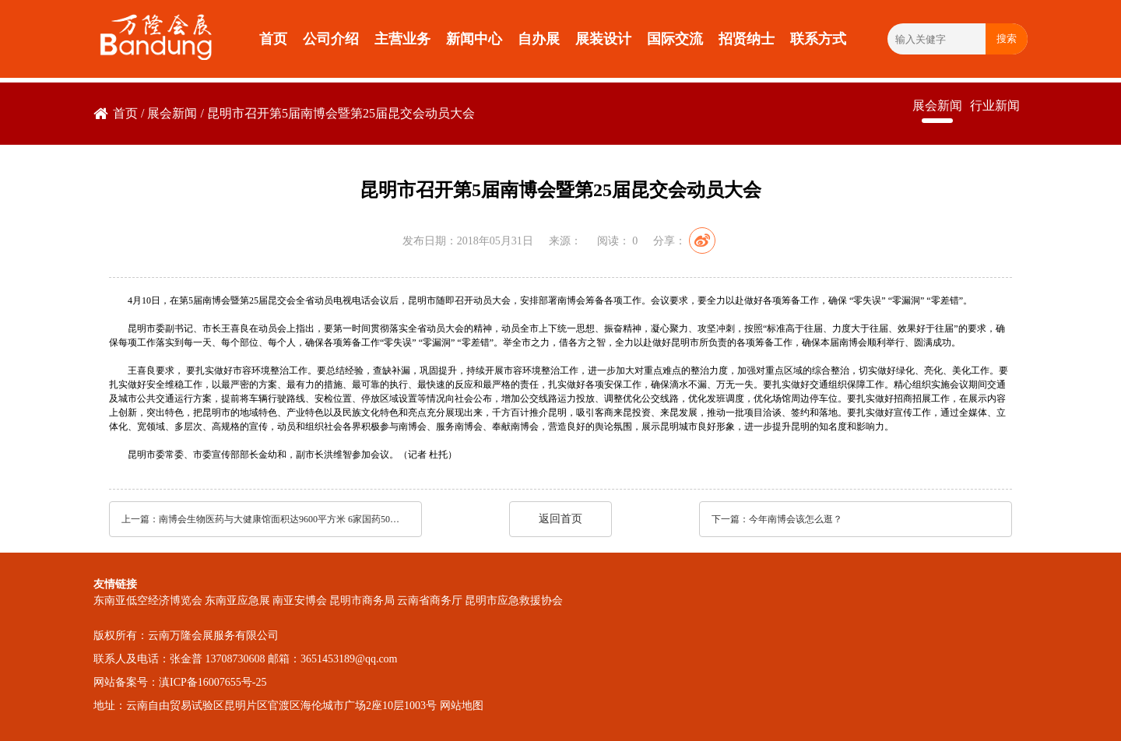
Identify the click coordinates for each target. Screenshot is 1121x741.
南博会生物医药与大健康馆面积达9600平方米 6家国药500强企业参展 (279, 519)
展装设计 (603, 39)
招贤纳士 (747, 39)
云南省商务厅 (429, 600)
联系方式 (818, 39)
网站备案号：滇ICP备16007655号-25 (179, 682)
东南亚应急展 (237, 600)
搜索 (1006, 38)
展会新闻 (172, 113)
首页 (273, 39)
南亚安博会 (299, 600)
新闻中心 (474, 39)
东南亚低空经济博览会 (147, 600)
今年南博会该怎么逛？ (795, 519)
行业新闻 (995, 105)
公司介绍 (331, 39)
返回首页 (560, 519)
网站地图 (461, 705)
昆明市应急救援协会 (514, 600)
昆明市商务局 (362, 600)
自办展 (539, 39)
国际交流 (675, 39)
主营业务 (402, 39)
